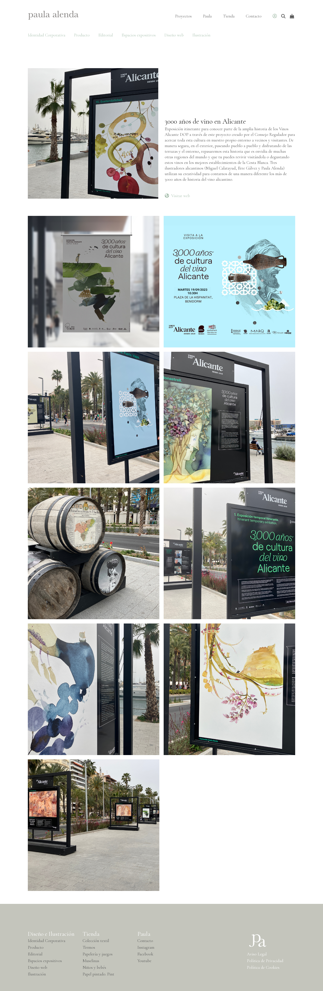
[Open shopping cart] (292, 16)
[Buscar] (283, 16)
